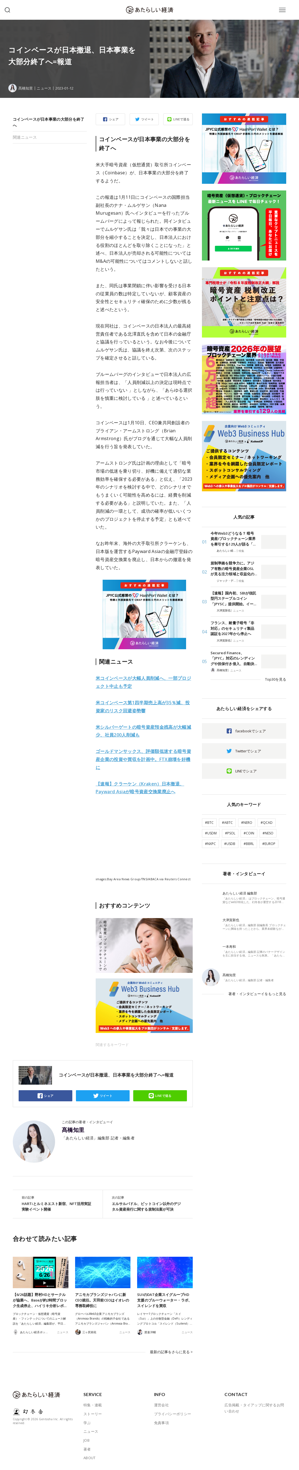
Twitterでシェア (248, 750)
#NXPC (210, 843)
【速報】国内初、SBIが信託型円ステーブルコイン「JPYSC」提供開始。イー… (233, 598)
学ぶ (87, 1422)
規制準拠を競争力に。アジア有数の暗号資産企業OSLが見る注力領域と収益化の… (234, 568)
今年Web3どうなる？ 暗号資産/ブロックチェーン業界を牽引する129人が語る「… (233, 539)
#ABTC (227, 822)
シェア (113, 119)
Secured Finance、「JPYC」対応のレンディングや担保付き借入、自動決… (234, 658)
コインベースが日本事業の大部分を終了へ (49, 122)
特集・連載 (92, 1404)
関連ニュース (25, 137)
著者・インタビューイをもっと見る (257, 993)
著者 (87, 1449)
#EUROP (268, 843)
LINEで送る (181, 119)
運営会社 (161, 1404)
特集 (241, 550)
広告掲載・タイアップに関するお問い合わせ (254, 1408)
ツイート (147, 119)
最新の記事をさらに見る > (171, 1351)
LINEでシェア (246, 771)
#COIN (249, 833)
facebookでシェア (250, 730)
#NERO (246, 822)
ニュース (44, 88)
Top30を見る (275, 679)
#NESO (268, 833)
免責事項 (161, 1422)
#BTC (209, 822)
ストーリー (92, 1413)
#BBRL (249, 843)
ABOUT (89, 1457)
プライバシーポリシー (172, 1413)
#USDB (229, 843)
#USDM (211, 833)
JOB (86, 1440)
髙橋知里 (73, 1130)
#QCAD (267, 822)
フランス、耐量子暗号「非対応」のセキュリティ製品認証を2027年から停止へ (232, 628)
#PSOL (230, 833)
